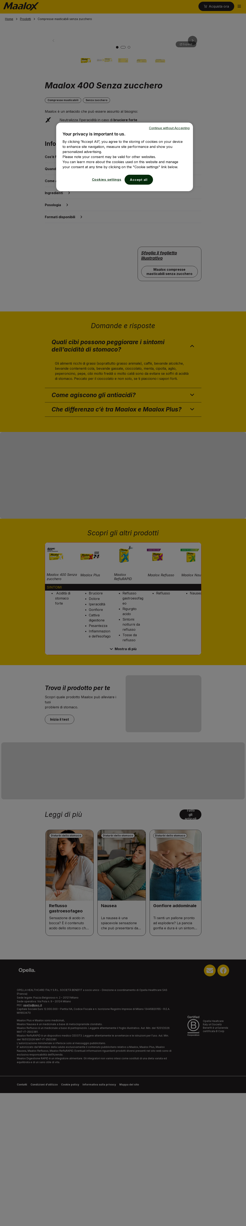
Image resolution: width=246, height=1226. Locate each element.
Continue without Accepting (169, 128)
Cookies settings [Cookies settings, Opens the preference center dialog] (106, 179)
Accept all (139, 180)
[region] (124, 157)
